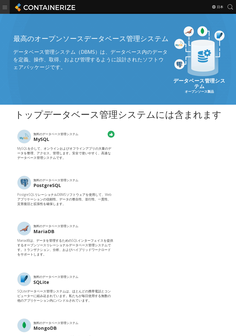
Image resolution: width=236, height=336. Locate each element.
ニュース (127, 306)
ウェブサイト (98, 313)
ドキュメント (98, 306)
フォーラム (163, 306)
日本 (217, 7)
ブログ (60, 313)
